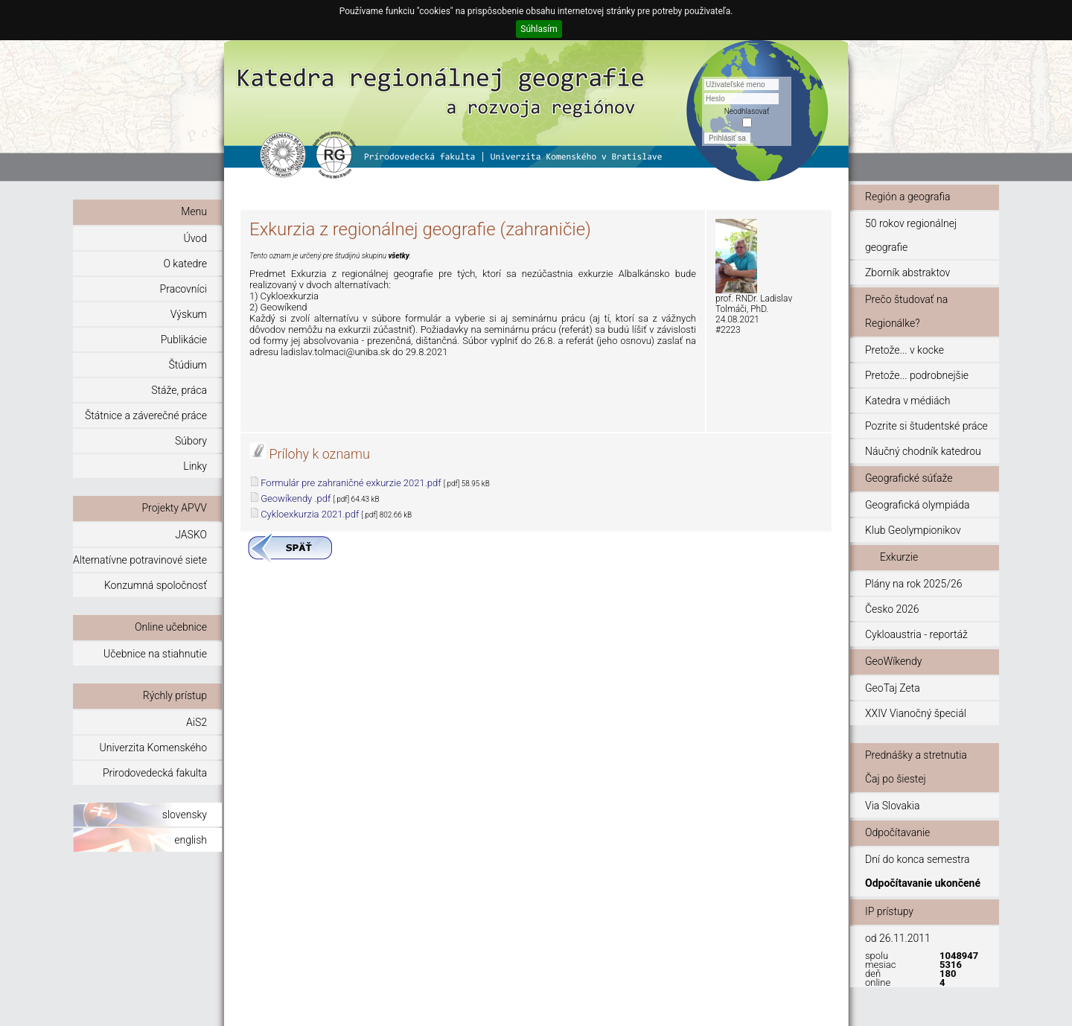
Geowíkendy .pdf (296, 498)
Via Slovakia (892, 806)
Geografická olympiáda (917, 505)
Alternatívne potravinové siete (140, 560)
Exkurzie (899, 557)
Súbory (191, 441)
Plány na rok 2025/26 (913, 584)
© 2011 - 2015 (794, 1008)
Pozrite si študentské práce (926, 426)
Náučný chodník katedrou (923, 451)
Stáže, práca (179, 390)
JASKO (191, 535)
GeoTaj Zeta (892, 688)
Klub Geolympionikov (913, 530)
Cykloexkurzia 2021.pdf (310, 514)
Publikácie (184, 339)
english (190, 840)
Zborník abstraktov (907, 272)
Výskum (188, 314)
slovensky (184, 815)
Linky (195, 466)
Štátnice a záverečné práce (146, 415)
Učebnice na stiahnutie (155, 654)
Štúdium (187, 365)
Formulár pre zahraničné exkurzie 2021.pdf (351, 482)
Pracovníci (183, 289)
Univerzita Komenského (153, 747)
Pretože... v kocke (904, 350)
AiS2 (196, 722)
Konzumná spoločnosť (155, 585)
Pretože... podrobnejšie (917, 375)
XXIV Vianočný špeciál (915, 713)
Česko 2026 (892, 609)
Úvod (195, 238)
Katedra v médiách (907, 401)
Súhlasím (538, 29)
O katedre (185, 264)
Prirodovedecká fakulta (155, 773)
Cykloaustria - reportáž (916, 634)
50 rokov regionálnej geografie (911, 235)
